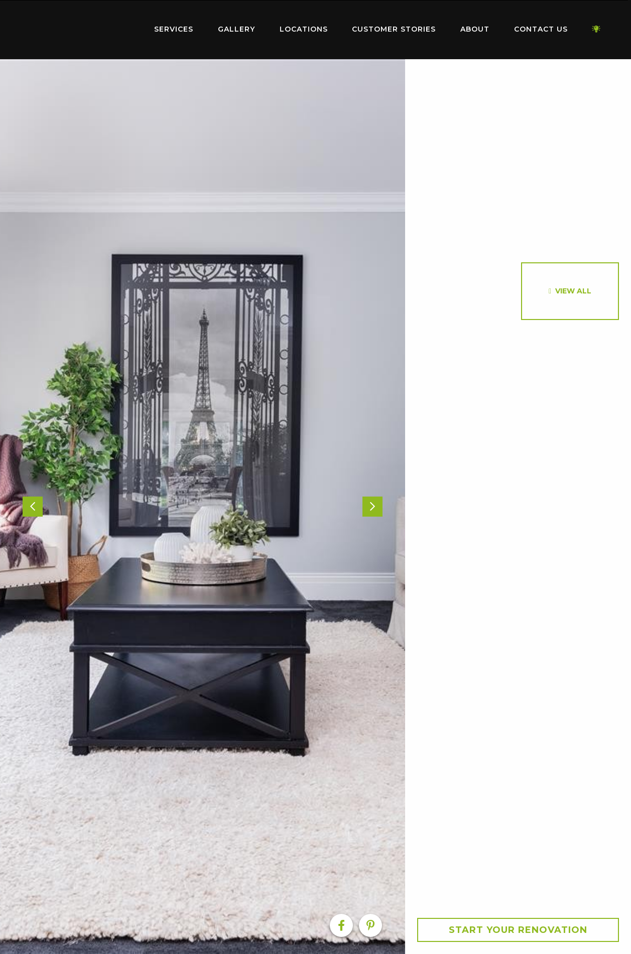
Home (80, 27)
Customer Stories (394, 29)
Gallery (236, 29)
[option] (202, 506)
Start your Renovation (518, 929)
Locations (304, 29)
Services (173, 29)
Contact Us (541, 29)
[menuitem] (80, 29)
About (474, 29)
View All (573, 290)
